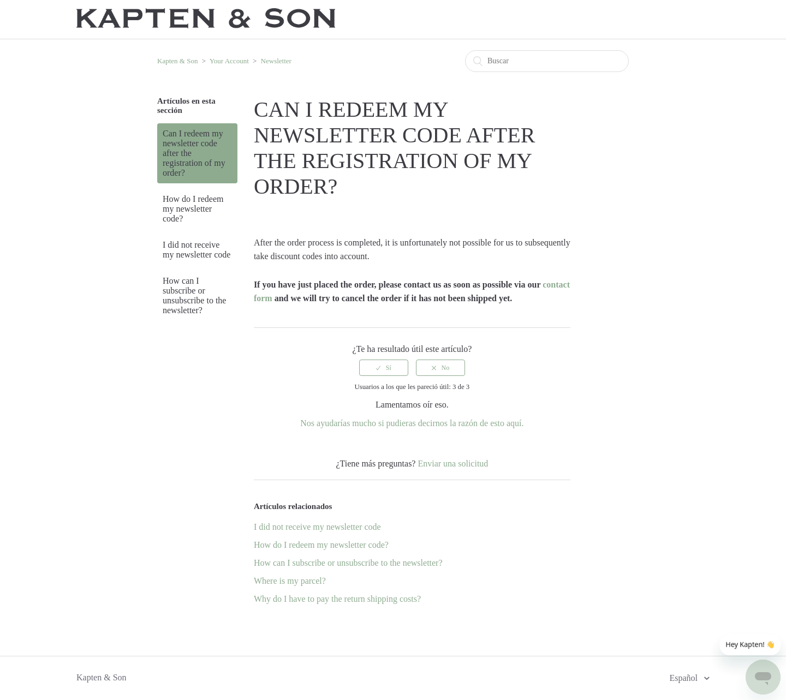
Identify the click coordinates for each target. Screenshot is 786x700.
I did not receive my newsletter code (196, 249)
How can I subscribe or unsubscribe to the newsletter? (194, 295)
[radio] (383, 368)
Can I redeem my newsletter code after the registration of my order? (194, 153)
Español (684, 678)
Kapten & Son (177, 61)
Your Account (229, 61)
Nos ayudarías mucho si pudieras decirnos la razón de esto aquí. (411, 423)
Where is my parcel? (290, 580)
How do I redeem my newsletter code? (193, 208)
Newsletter (276, 61)
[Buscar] (547, 61)
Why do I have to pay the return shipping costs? (337, 598)
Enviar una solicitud (453, 463)
